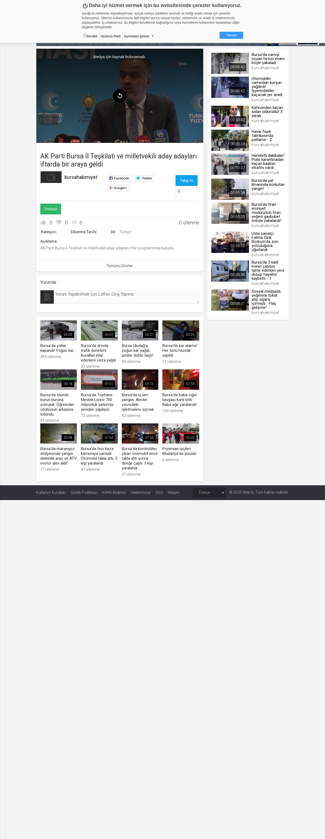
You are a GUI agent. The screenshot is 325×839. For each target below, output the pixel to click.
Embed (51, 209)
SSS (159, 492)
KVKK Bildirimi (114, 492)
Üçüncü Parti (111, 36)
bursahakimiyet (81, 177)
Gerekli (90, 36)
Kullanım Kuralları (51, 492)
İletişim (174, 492)
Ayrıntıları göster (137, 36)
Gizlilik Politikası (84, 492)
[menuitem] (48, 120)
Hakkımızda (141, 492)
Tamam (231, 35)
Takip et (186, 180)
